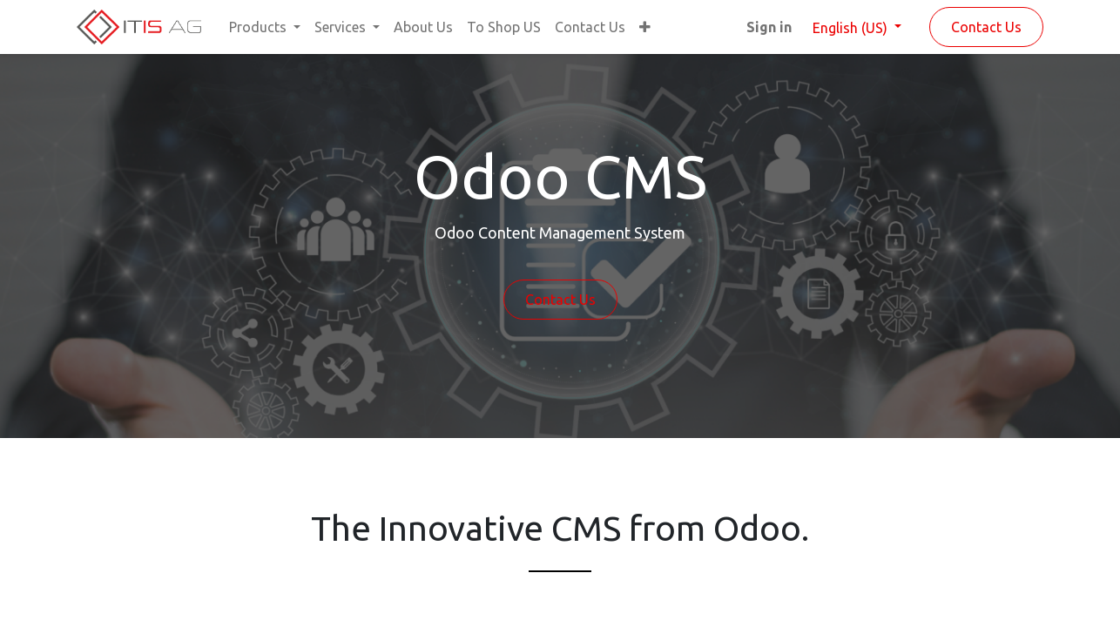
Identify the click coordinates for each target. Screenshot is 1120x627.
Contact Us (986, 27)
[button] (645, 27)
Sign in (769, 27)
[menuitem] (423, 27)
